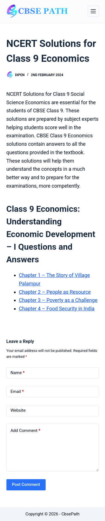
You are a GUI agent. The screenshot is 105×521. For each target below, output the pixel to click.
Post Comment (26, 484)
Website (18, 410)
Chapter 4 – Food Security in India (57, 308)
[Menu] (93, 11)
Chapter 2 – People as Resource (55, 292)
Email (17, 391)
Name (18, 372)
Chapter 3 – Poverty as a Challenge (58, 300)
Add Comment (26, 430)
